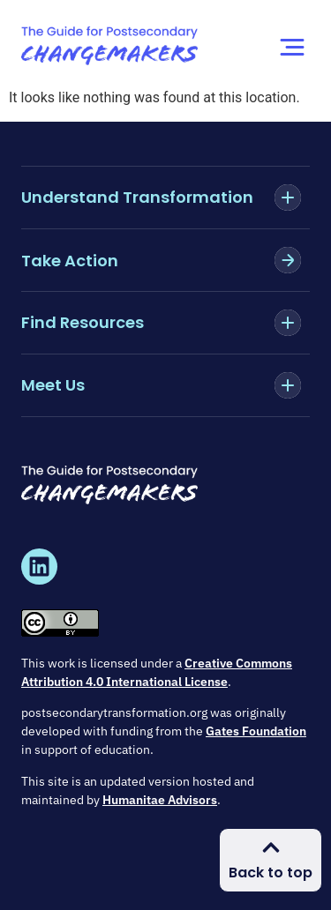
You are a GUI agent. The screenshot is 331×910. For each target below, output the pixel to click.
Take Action (69, 261)
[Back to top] (271, 847)
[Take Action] (288, 260)
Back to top (270, 872)
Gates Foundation (256, 731)
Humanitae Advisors (159, 800)
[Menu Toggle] (292, 47)
